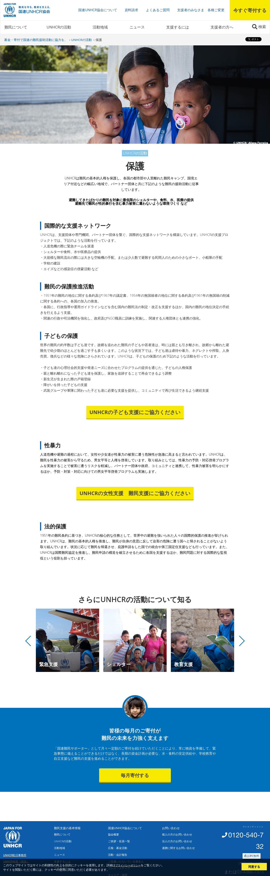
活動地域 (100, 27)
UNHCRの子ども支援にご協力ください (135, 412)
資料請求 (131, 10)
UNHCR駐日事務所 (14, 855)
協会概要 (113, 834)
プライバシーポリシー (128, 865)
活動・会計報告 (117, 855)
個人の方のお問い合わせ (177, 834)
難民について (15, 27)
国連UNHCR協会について (97, 10)
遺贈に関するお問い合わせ (178, 848)
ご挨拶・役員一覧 (119, 841)
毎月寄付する (135, 775)
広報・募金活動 (117, 848)
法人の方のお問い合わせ (177, 841)
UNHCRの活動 (59, 27)
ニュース (137, 27)
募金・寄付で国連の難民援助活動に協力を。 (36, 40)
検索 (262, 26)
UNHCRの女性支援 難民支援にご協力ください (135, 493)
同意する (254, 867)
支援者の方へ (222, 27)
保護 (99, 40)
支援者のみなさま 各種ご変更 (200, 10)
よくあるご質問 (158, 10)
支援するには (177, 27)
